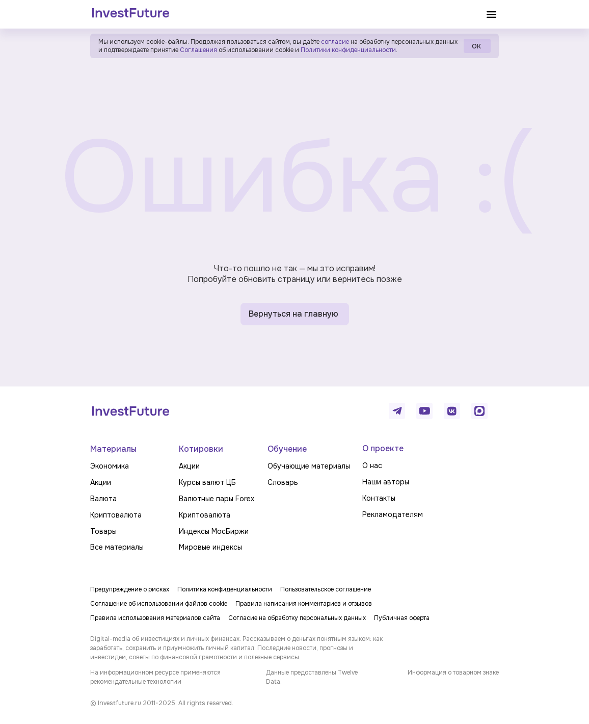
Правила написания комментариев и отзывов (303, 604)
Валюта (103, 498)
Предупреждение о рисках (129, 589)
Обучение (287, 449)
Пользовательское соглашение (325, 589)
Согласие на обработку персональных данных (297, 618)
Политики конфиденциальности (348, 50)
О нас (372, 465)
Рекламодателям (392, 514)
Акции (100, 482)
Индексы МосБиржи (214, 531)
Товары (103, 531)
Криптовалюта (116, 515)
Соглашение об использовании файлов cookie (158, 604)
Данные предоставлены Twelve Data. (312, 677)
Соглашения (197, 50)
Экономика (109, 466)
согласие (335, 42)
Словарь (282, 482)
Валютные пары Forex (216, 498)
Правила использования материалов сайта (155, 618)
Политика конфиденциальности (224, 589)
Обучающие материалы (308, 466)
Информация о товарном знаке (453, 672)
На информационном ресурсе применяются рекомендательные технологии (155, 677)
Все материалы (117, 547)
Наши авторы (385, 481)
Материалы (113, 449)
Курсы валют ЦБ (207, 482)
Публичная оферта (402, 618)
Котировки (201, 449)
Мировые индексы (210, 547)
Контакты (378, 498)
